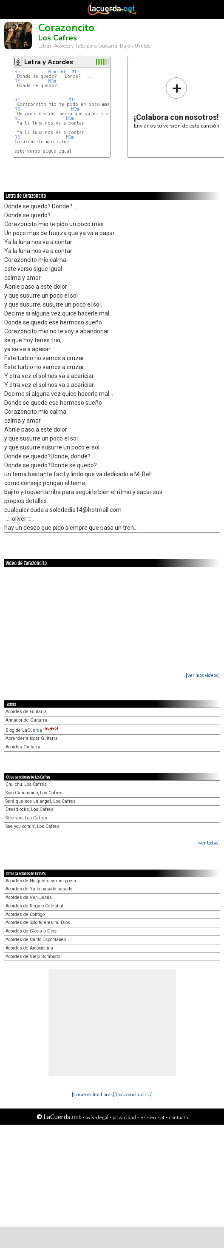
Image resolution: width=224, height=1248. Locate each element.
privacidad (124, 1117)
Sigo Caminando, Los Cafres (34, 793)
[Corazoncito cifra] (133, 1094)
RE (17, 71)
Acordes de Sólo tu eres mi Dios (38, 922)
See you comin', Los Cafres (33, 826)
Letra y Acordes (48, 62)
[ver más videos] (203, 675)
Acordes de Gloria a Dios (31, 931)
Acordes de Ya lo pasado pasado (39, 889)
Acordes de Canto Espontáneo (36, 939)
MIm (52, 71)
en (153, 1117)
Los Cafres (57, 38)
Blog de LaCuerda (32, 730)
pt (162, 1117)
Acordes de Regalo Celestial (34, 906)
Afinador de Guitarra (26, 720)
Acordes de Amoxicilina (29, 948)
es (143, 1117)
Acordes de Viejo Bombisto (33, 956)
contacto (178, 1117)
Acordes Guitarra (23, 747)
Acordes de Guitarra (26, 711)
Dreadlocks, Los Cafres (30, 809)
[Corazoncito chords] (93, 1094)
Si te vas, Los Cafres (26, 818)
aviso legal (96, 1117)
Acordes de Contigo (25, 914)
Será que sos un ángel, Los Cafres (41, 801)
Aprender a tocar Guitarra (32, 738)
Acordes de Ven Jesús (29, 897)
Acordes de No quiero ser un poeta (41, 881)
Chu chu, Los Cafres (26, 784)
